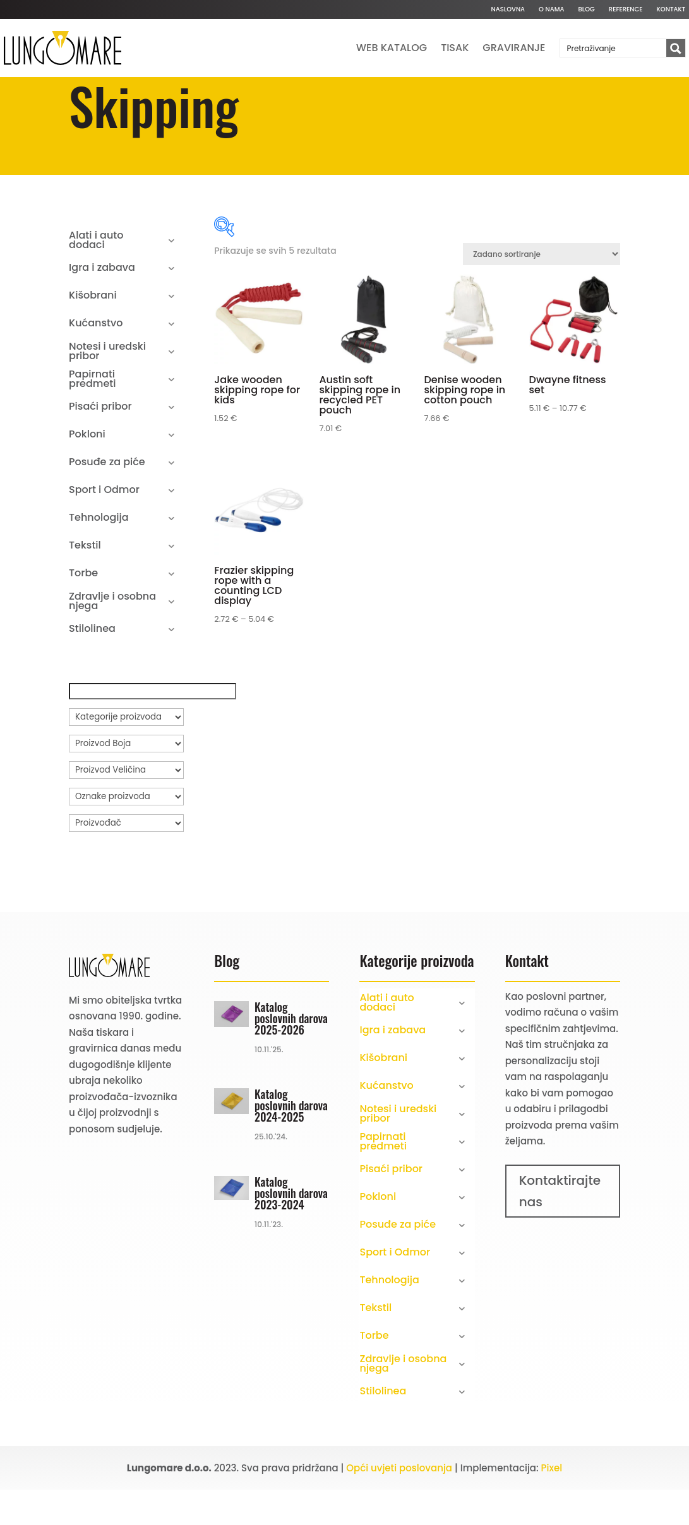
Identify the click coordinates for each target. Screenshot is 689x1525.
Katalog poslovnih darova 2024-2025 (291, 1146)
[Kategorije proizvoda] (126, 758)
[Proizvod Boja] (126, 784)
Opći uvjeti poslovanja (399, 1509)
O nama (551, 9)
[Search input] (614, 48)
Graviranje (513, 47)
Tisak (455, 47)
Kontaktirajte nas (560, 1232)
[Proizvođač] (126, 864)
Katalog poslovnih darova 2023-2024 (291, 1234)
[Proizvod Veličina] (126, 811)
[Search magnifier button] (675, 48)
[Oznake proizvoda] (126, 837)
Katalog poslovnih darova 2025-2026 (291, 1059)
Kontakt (671, 9)
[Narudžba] (541, 296)
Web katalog (391, 47)
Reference (626, 9)
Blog (586, 9)
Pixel (552, 1509)
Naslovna (508, 9)
